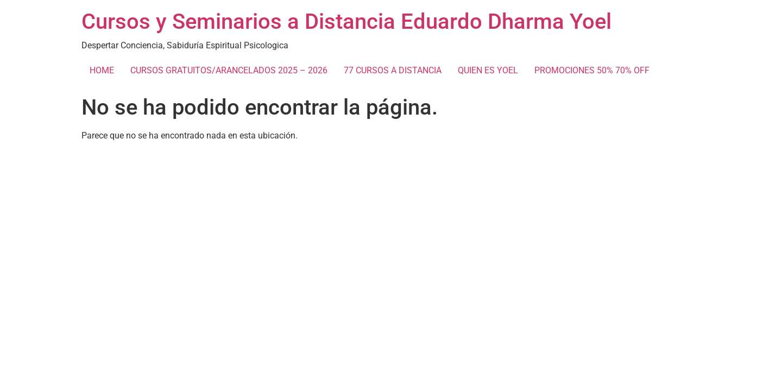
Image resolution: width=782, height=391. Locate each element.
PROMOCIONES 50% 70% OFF (591, 70)
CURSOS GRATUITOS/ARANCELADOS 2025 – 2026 (228, 70)
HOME (102, 70)
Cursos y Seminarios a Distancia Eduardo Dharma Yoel (346, 21)
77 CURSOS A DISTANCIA (393, 70)
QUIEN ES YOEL (488, 70)
